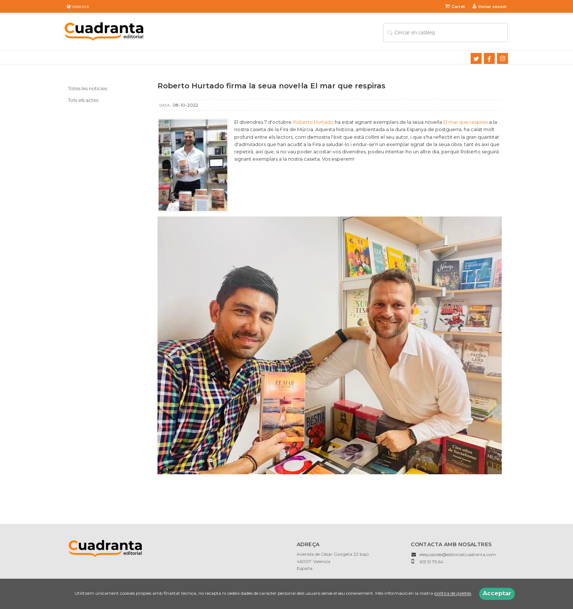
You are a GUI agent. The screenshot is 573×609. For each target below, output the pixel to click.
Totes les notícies (87, 88)
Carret (455, 6)
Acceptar (497, 593)
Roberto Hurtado (313, 122)
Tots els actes (83, 100)
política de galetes (452, 593)
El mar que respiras (465, 122)
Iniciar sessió (489, 6)
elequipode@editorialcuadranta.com (458, 554)
